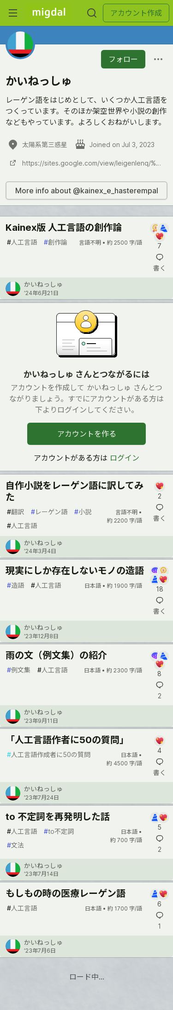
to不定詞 (59, 831)
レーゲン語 (49, 512)
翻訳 (15, 512)
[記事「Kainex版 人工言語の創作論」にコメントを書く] (159, 237)
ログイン (124, 457)
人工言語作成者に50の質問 (48, 754)
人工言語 (22, 242)
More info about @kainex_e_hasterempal (86, 190)
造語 (15, 585)
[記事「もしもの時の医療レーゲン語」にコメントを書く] (159, 899)
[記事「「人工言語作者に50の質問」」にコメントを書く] (159, 745)
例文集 (18, 670)
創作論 (55, 242)
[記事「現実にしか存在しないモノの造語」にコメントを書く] (159, 580)
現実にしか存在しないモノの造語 (75, 570)
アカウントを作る (86, 433)
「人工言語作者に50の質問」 (67, 739)
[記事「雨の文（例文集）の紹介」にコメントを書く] (159, 664)
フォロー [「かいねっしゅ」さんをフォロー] (123, 59)
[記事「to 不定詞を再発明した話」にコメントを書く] (159, 822)
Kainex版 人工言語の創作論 (64, 227)
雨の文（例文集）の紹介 (56, 655)
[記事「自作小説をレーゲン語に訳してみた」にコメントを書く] (159, 491)
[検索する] (92, 13)
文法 (15, 845)
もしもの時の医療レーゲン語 (65, 893)
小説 (82, 512)
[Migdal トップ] (49, 13)
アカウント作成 (136, 13)
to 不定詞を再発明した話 (58, 816)
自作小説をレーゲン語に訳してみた (74, 491)
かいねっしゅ (43, 284)
